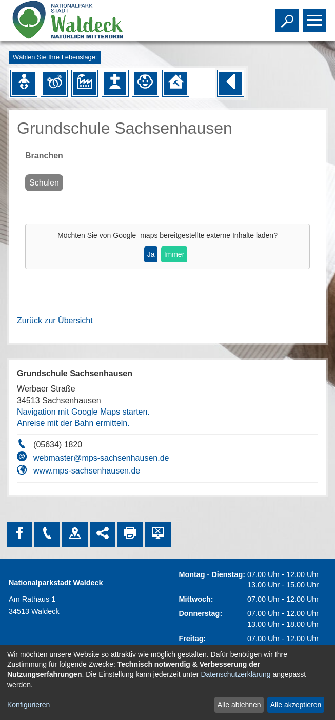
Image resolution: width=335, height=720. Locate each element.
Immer (174, 254)
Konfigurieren (28, 705)
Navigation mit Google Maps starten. (83, 411)
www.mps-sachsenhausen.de (86, 470)
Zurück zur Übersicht (55, 320)
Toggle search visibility (288, 16)
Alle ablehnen (239, 705)
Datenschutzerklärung (235, 674)
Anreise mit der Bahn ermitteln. (73, 423)
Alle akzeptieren (296, 705)
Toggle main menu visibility (316, 16)
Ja (151, 254)
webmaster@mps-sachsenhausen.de (101, 458)
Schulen (44, 182)
